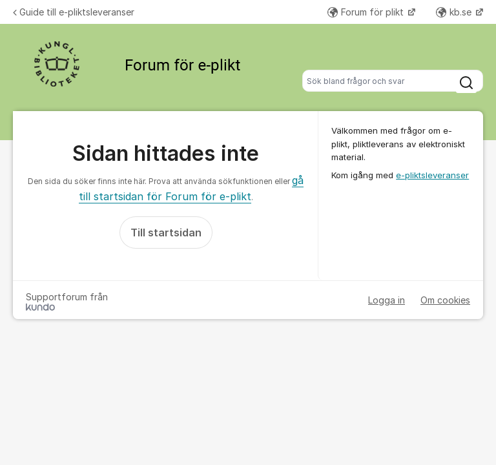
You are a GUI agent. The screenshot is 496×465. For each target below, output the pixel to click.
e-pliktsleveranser (432, 175)
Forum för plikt (366, 11)
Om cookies (445, 299)
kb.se (455, 11)
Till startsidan (166, 232)
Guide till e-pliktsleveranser (73, 11)
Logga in (386, 299)
